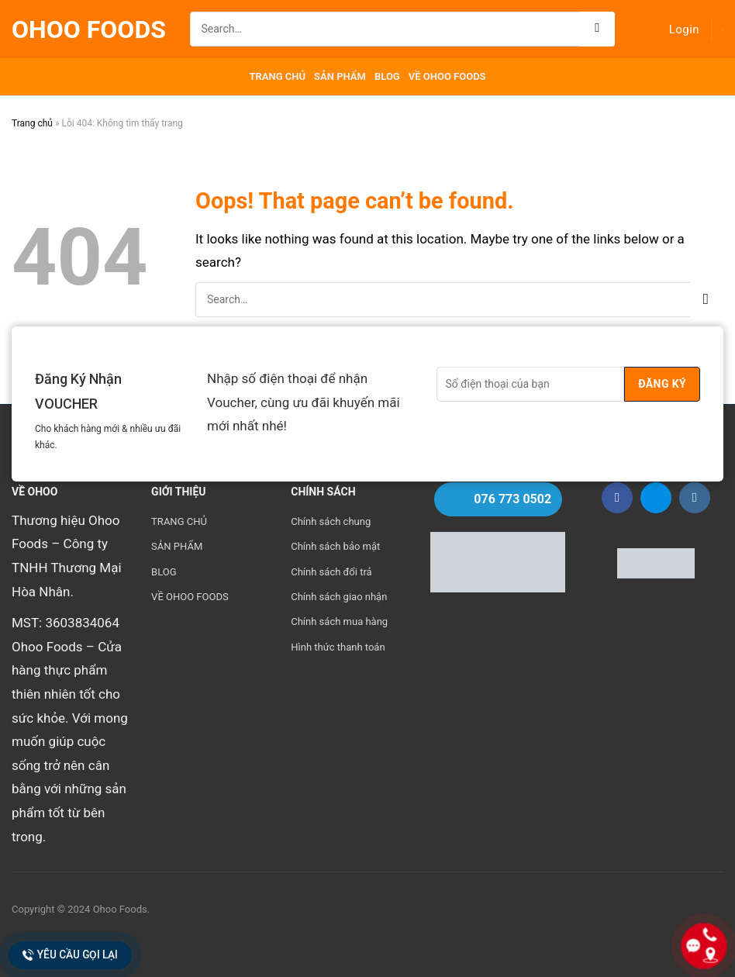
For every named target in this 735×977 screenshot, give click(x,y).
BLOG (387, 76)
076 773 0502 (512, 499)
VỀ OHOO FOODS (447, 76)
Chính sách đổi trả (331, 572)
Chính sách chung (331, 521)
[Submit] (597, 29)
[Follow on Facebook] (617, 497)
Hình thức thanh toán (338, 647)
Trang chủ (32, 123)
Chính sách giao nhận (339, 596)
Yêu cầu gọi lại (70, 955)
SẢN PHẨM (340, 76)
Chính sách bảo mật (335, 546)
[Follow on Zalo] (655, 497)
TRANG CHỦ (277, 76)
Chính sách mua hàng (339, 621)
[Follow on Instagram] (694, 497)
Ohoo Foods (89, 29)
